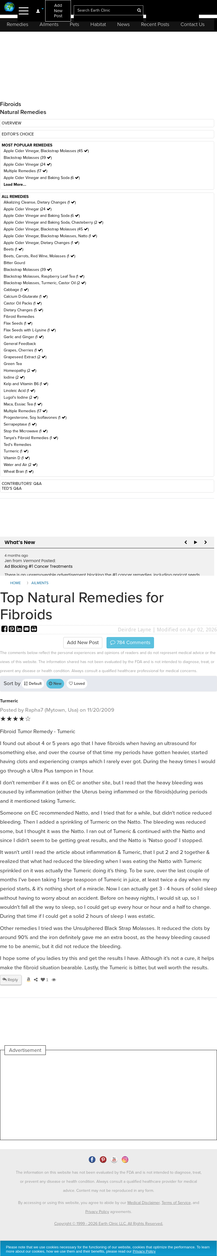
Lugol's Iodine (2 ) (21, 397)
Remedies (17, 24)
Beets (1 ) (13, 249)
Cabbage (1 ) (16, 289)
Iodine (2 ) (14, 377)
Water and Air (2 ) (20, 464)
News (123, 24)
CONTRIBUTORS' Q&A (22, 483)
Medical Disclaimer (143, 1202)
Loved (77, 683)
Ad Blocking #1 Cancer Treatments (39, 566)
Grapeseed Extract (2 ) (25, 357)
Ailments (49, 24)
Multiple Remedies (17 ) (25, 171)
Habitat (98, 24)
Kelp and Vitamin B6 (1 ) (26, 383)
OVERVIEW (11, 123)
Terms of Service (176, 1202)
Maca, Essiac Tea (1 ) (23, 404)
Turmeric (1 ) (16, 451)
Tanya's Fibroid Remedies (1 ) (31, 437)
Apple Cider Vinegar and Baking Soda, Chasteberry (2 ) (53, 222)
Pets (74, 24)
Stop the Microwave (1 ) (25, 431)
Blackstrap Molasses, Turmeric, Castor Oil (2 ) (45, 282)
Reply (10, 979)
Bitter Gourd (14, 262)
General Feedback (20, 343)
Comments (130, 642)
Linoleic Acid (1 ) (19, 390)
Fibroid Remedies (19, 316)
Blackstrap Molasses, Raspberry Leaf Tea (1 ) (44, 276)
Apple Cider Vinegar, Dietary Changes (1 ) (41, 242)
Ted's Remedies (17, 444)
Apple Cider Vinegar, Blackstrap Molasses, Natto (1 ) (50, 236)
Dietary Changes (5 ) (23, 310)
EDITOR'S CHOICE (18, 134)
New (55, 683)
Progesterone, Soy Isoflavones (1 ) (35, 417)
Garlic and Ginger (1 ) (24, 336)
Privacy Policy (97, 1211)
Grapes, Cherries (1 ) (23, 350)
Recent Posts (155, 24)
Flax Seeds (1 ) (18, 323)
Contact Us (193, 24)
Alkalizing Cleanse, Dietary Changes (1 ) (40, 202)
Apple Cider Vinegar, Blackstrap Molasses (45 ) (46, 150)
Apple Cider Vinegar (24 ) (27, 164)
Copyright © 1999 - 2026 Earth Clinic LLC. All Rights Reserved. (108, 1223)
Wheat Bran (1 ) (18, 471)
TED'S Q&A (11, 488)
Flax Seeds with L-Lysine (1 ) (30, 330)
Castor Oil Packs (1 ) (23, 303)
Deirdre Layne (134, 630)
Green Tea (13, 363)
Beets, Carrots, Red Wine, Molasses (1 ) (39, 256)
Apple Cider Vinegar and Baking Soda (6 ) (42, 177)
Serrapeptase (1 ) (20, 424)
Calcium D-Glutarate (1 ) (25, 296)
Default (33, 683)
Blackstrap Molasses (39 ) (28, 157)
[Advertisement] (108, 1097)
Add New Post (58, 10)
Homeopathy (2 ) (20, 370)
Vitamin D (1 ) (17, 458)
